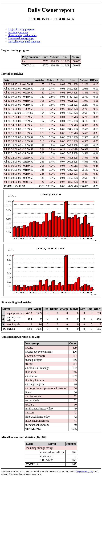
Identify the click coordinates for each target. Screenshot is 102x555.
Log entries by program (21, 29)
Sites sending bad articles (22, 35)
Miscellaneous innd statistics (24, 41)
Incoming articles (18, 32)
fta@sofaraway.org (84, 471)
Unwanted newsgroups (21, 38)
